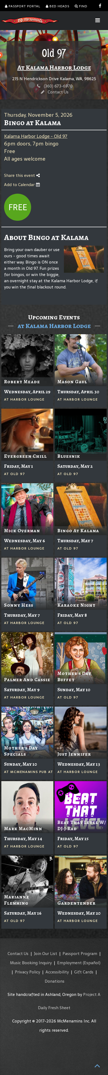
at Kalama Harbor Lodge (54, 325)
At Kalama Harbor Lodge (54, 67)
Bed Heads (57, 6)
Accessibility (57, 972)
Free (17, 207)
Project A (91, 994)
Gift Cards (83, 972)
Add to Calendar (22, 184)
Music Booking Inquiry (31, 962)
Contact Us (58, 92)
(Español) (91, 962)
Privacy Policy (27, 972)
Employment (69, 962)
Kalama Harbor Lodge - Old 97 (35, 136)
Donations (54, 981)
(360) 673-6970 (58, 86)
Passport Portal (22, 6)
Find (81, 6)
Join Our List (45, 953)
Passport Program (80, 953)
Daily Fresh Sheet (54, 1007)
